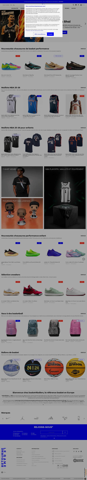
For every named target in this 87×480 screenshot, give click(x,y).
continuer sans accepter (54, 19)
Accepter (50, 34)
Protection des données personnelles (34, 30)
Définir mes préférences (40, 34)
